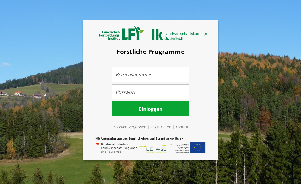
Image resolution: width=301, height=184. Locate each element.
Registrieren (160, 126)
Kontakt (181, 126)
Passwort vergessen (129, 126)
